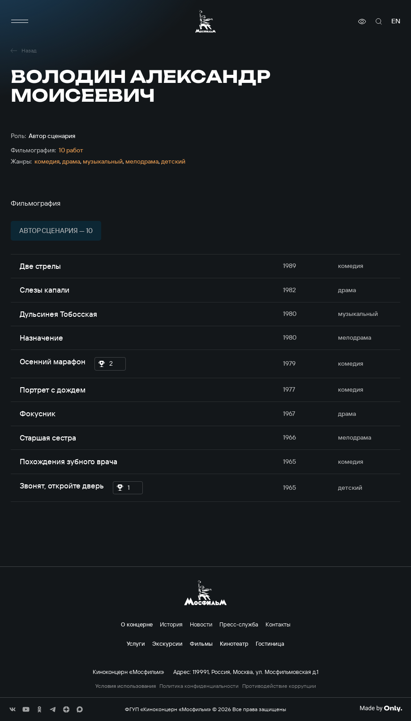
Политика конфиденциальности (199, 686)
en (395, 21)
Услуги (136, 643)
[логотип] (205, 21)
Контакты (278, 624)
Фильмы (201, 643)
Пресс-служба (238, 624)
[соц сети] (12, 709)
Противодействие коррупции (279, 686)
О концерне (137, 624)
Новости (201, 624)
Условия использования (125, 686)
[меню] (20, 21)
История (171, 624)
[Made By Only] (381, 708)
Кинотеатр (234, 643)
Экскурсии (167, 643)
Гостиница (270, 643)
